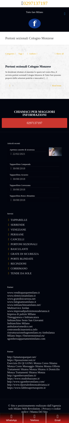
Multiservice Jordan (18, 308)
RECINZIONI (18, 263)
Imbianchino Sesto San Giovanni (25, 320)
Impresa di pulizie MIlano (21, 314)
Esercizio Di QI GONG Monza (24, 363)
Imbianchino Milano (18, 323)
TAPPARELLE (19, 219)
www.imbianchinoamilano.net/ (24, 304)
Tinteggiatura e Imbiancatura (23, 317)
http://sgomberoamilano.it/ (21, 375)
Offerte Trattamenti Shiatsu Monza (33, 368)
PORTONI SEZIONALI (24, 244)
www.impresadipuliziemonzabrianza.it (28, 311)
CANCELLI (17, 239)
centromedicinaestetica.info (22, 329)
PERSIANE (17, 234)
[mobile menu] (64, 14)
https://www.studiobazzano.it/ (23, 378)
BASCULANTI (19, 249)
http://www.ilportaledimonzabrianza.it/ (28, 384)
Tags (21, 53)
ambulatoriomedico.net (19, 326)
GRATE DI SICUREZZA (25, 253)
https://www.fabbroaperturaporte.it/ (26, 387)
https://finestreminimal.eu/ (30, 335)
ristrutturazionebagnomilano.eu (24, 332)
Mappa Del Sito (39, 411)
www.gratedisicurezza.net (21, 298)
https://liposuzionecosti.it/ (21, 360)
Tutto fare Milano (34, 12)
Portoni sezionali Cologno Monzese (28, 66)
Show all (59, 53)
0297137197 (34, 122)
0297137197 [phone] (35, 3)
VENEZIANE (18, 229)
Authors (32, 53)
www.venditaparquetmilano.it (23, 292)
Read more (56, 85)
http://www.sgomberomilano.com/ (26, 381)
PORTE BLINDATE (22, 258)
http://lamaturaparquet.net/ (21, 357)
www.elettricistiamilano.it (21, 295)
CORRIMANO (19, 268)
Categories (10, 53)
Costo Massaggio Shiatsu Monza (33, 366)
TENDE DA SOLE (21, 273)
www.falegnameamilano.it (21, 301)
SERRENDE (18, 224)
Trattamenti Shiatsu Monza (30, 372)
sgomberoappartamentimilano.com (26, 338)
